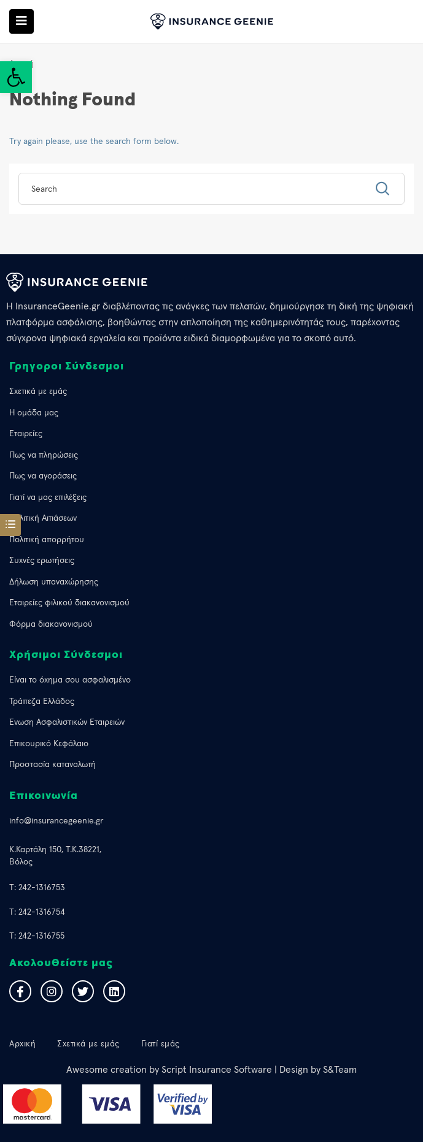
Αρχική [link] (22, 1043)
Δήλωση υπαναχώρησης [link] (53, 581)
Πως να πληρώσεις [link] (43, 454)
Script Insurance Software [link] (216, 1069)
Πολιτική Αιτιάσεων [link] (43, 517)
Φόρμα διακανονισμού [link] (51, 623)
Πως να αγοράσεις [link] (43, 475)
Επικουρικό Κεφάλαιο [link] (48, 743)
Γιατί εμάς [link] (160, 1043)
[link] (16, 77)
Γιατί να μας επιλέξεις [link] (48, 496)
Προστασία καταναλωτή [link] (52, 764)
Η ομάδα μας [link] (33, 412)
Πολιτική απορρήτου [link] (46, 539)
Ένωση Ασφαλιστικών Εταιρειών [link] (67, 721)
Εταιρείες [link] (25, 433)
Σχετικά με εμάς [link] (38, 390)
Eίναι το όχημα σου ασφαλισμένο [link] (70, 679)
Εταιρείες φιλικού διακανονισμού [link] (69, 602)
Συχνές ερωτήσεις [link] (41, 559)
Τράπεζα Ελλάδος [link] (41, 700)
